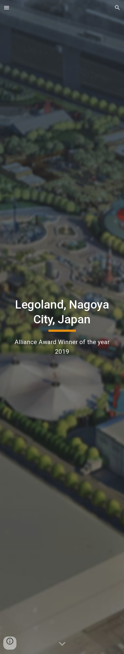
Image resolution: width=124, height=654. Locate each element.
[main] (62, 327)
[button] (6, 7)
